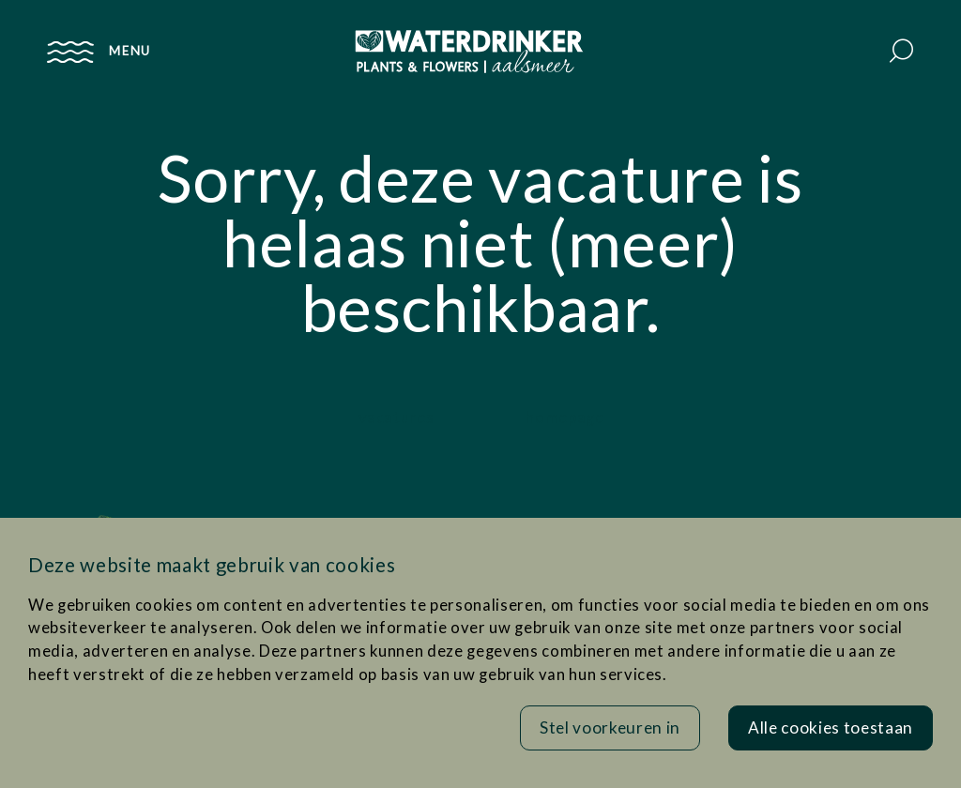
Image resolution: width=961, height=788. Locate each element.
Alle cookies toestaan (830, 727)
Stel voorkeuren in (610, 727)
